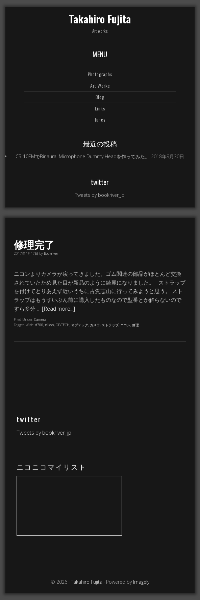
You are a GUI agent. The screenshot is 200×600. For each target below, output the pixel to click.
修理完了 (34, 244)
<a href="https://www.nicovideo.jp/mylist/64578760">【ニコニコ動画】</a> (69, 506)
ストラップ (110, 325)
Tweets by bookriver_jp (100, 195)
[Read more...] (58, 308)
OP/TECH (63, 325)
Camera (40, 319)
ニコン (125, 325)
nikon (49, 325)
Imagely (141, 582)
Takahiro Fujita (100, 18)
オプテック (79, 325)
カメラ (95, 325)
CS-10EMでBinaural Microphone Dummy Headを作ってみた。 (83, 156)
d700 (39, 325)
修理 (135, 325)
